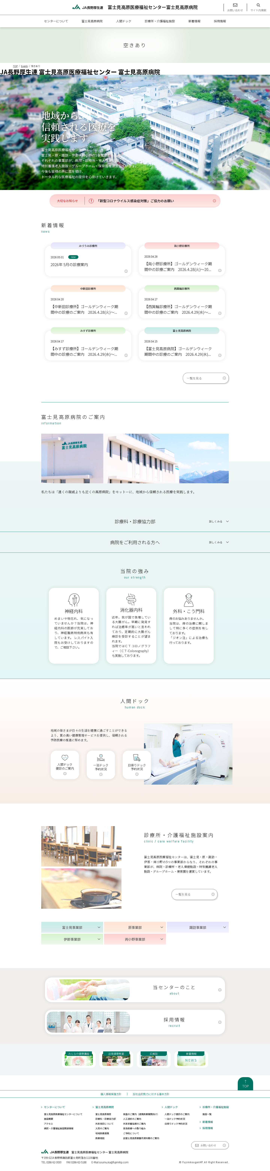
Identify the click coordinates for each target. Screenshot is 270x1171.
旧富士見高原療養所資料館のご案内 (141, 1138)
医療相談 (99, 1138)
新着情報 (194, 21)
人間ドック (123, 21)
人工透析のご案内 (132, 1118)
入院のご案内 (102, 1128)
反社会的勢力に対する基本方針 (151, 1094)
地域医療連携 (102, 1133)
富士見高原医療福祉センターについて (63, 1114)
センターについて (56, 21)
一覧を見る (194, 378)
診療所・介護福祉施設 (160, 21)
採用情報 (220, 21)
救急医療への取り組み (134, 1128)
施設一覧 (207, 1114)
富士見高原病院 (92, 21)
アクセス (48, 1123)
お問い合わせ (208, 1145)
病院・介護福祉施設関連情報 (58, 1128)
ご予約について (131, 1133)
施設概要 (48, 1118)
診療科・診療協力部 (105, 1118)
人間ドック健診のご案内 (177, 1114)
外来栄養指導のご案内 (134, 1123)
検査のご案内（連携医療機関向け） (141, 1114)
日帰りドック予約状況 (176, 1123)
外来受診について (104, 1123)
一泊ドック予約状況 (175, 1118)
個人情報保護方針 (111, 1094)
